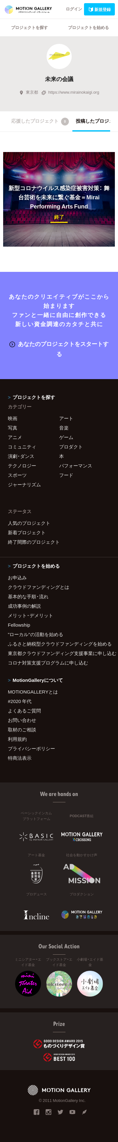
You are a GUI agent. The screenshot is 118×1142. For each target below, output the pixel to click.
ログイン (74, 9)
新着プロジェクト (27, 532)
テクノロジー (22, 465)
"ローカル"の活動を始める (35, 634)
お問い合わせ (22, 720)
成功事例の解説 (24, 605)
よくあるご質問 (24, 710)
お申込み (17, 577)
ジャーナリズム (24, 484)
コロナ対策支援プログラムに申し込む (48, 662)
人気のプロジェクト (29, 522)
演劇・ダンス (21, 456)
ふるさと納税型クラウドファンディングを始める (59, 643)
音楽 (64, 427)
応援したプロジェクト (40, 121)
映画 (12, 418)
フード (66, 474)
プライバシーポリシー (31, 748)
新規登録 (99, 9)
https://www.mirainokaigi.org (70, 92)
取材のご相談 (22, 729)
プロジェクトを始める (88, 27)
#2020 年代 (19, 701)
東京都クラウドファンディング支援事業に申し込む (59, 653)
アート (66, 418)
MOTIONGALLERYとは (33, 691)
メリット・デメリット (30, 615)
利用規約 (17, 738)
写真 (12, 427)
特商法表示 (19, 757)
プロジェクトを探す (29, 27)
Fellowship (19, 624)
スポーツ (17, 474)
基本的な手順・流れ (28, 596)
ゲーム (66, 437)
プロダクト (71, 446)
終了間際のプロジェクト (34, 541)
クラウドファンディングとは (38, 586)
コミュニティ (22, 446)
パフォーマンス (75, 465)
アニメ (15, 437)
